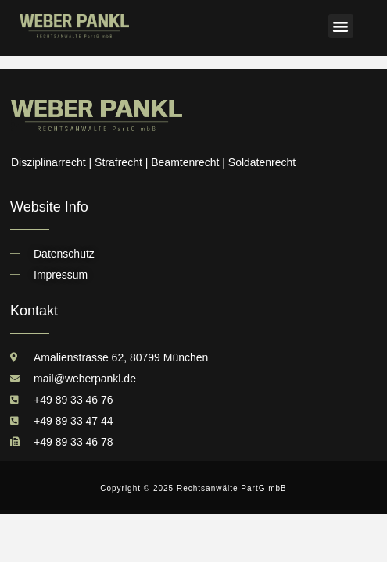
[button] (340, 26)
